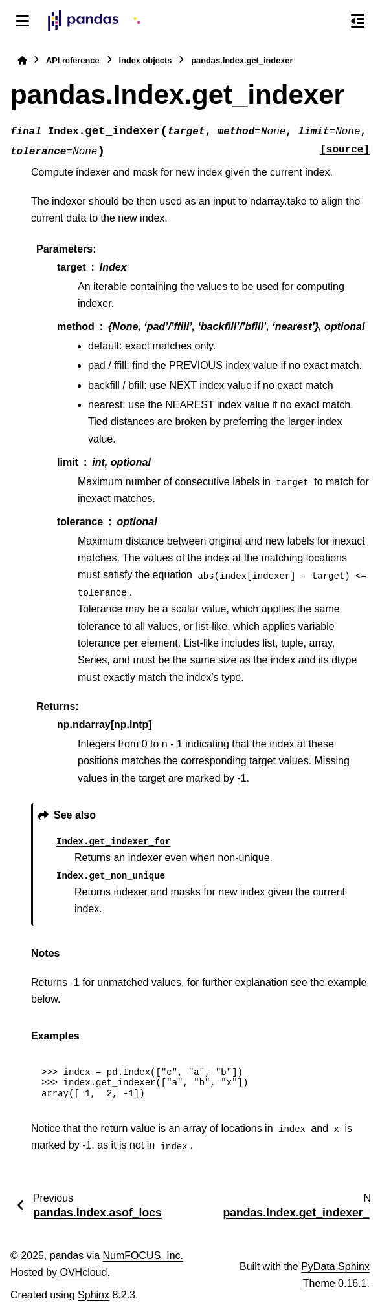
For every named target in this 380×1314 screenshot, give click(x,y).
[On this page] (358, 21)
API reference (73, 60)
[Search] (330, 21)
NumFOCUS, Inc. (143, 1255)
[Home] (22, 60)
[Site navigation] (22, 21)
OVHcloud (83, 1272)
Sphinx (93, 1294)
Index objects (145, 60)
